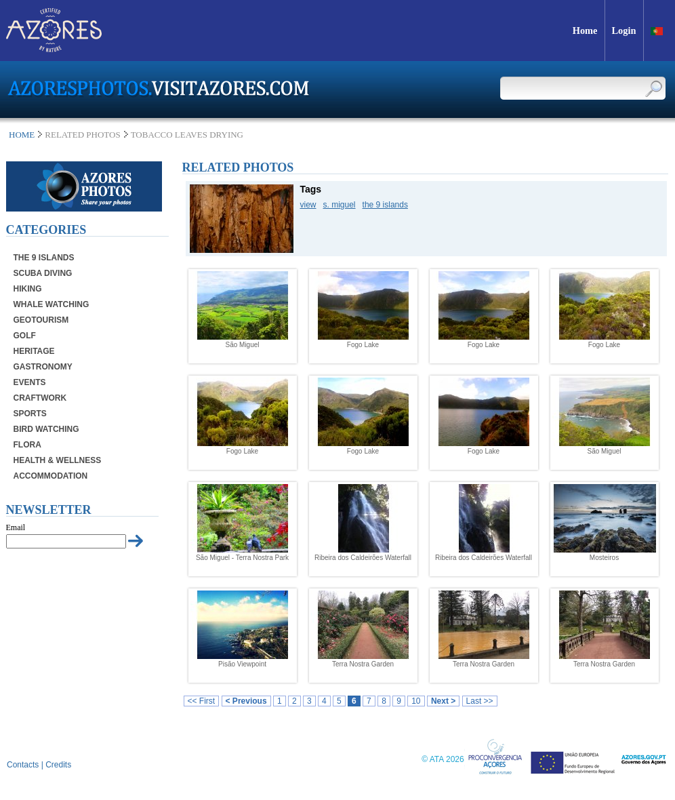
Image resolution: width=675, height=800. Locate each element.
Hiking (28, 289)
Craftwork (40, 398)
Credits (58, 764)
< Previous (246, 701)
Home (22, 134)
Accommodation (51, 476)
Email (16, 527)
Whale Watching (51, 304)
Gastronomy (43, 367)
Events (30, 382)
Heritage (34, 351)
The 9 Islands (44, 257)
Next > (443, 701)
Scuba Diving (43, 273)
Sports (30, 413)
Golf (25, 335)
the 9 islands (385, 204)
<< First (202, 701)
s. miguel (339, 204)
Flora (27, 444)
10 (415, 701)
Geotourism (41, 320)
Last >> (479, 701)
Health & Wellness (58, 460)
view (308, 204)
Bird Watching (46, 429)
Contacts (23, 764)
